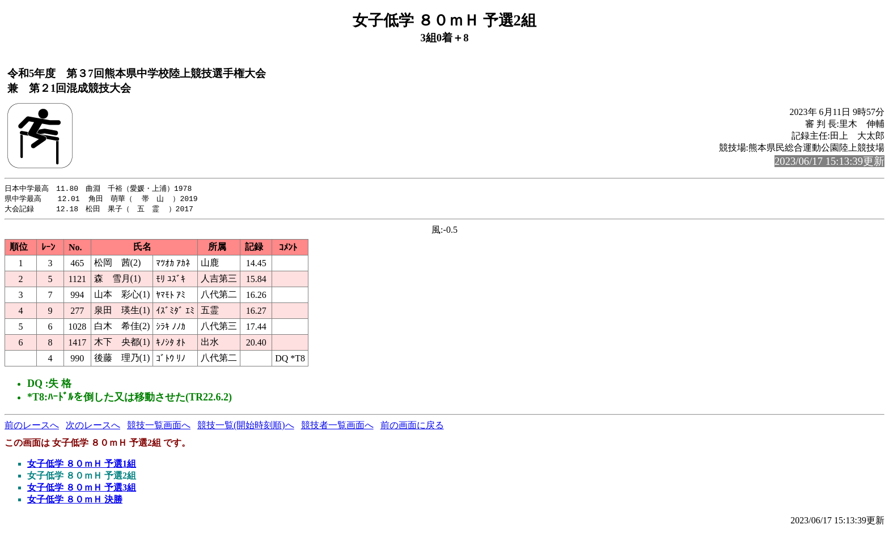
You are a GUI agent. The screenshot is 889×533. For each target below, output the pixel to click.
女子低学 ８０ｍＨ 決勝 (74, 501)
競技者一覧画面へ (337, 427)
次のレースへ (93, 427)
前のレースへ (32, 427)
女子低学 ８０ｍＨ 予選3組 (81, 489)
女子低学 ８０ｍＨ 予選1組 (81, 465)
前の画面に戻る (412, 427)
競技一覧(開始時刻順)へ (245, 427)
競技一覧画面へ (158, 427)
